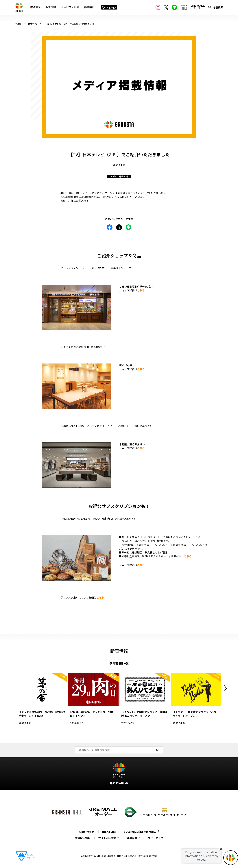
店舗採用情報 (82, 838)
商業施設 (89, 7)
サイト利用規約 (107, 838)
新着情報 (51, 7)
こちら (141, 290)
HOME (18, 23)
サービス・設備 (70, 7)
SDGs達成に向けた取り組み (140, 831)
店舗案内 (35, 7)
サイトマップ (155, 838)
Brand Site (109, 831)
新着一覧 (32, 23)
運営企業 (132, 838)
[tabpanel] (119, 87)
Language (109, 7)
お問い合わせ (86, 831)
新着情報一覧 (121, 663)
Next (225, 688)
